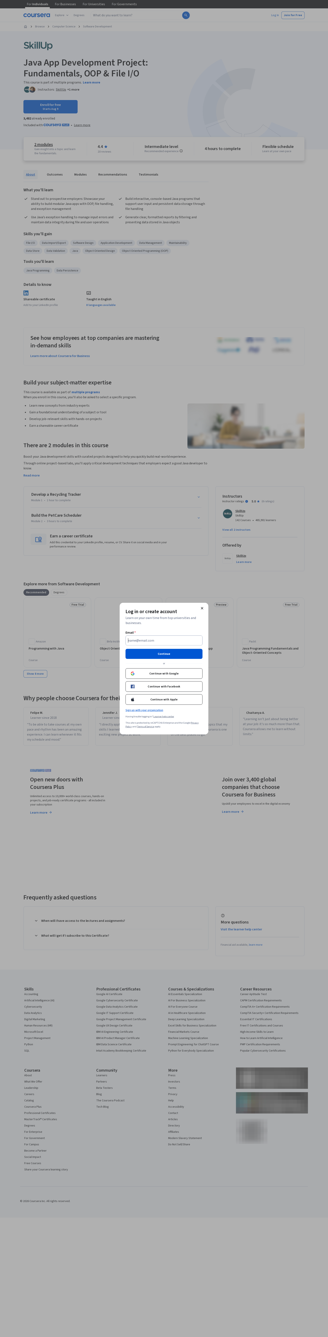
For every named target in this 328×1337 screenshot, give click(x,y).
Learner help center (163, 716)
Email (131, 632)
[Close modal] (202, 608)
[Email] (164, 640)
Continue (164, 654)
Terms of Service (145, 726)
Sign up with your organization (144, 710)
